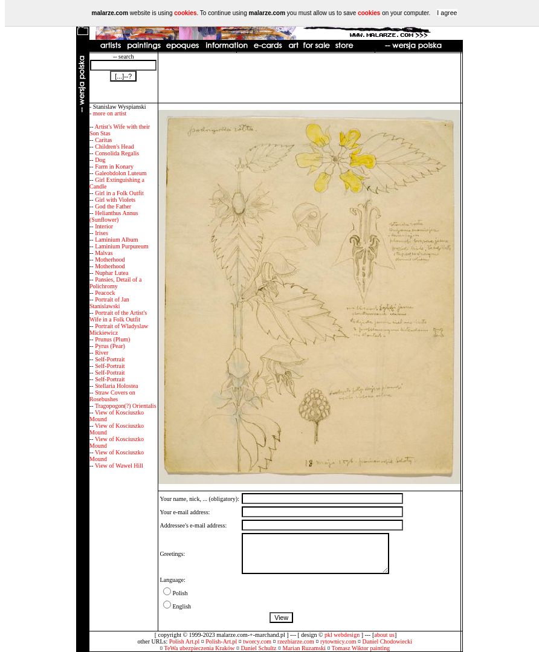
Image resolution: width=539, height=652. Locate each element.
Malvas (103, 253)
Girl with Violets (115, 199)
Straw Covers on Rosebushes (112, 395)
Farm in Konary (114, 166)
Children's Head (114, 146)
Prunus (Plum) (112, 339)
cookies (185, 13)
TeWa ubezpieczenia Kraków (199, 648)
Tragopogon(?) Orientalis (126, 405)
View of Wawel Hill (119, 465)
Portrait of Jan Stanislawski (109, 302)
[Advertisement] (309, 78)
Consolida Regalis (117, 153)
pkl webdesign (342, 634)
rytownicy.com (338, 641)
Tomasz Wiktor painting (361, 648)
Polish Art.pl (184, 641)
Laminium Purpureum (122, 246)
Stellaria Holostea (116, 385)
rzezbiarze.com (295, 641)
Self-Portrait (109, 359)
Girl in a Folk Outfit (119, 193)
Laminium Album (116, 239)
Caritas (103, 140)
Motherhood (109, 259)
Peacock (105, 292)
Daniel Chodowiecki (387, 641)
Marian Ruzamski (304, 648)
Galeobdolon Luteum (120, 173)
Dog (100, 160)
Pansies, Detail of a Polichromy (115, 282)
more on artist (110, 113)
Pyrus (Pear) (110, 346)
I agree (447, 12)
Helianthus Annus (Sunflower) (113, 216)
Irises (101, 233)
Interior (104, 226)
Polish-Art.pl (221, 641)
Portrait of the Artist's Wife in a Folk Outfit (118, 316)
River (101, 352)
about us (384, 634)
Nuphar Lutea (111, 273)
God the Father (113, 206)
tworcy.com (257, 641)
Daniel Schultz (258, 648)
